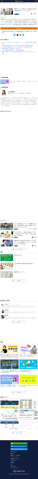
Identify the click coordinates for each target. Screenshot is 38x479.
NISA (4, 17)
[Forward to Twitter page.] (19, 449)
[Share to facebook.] (15, 35)
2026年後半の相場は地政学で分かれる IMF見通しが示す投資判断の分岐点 (17, 47)
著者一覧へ (19, 321)
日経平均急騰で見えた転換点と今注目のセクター (12, 48)
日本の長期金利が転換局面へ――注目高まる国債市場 (13, 50)
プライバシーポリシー (14, 457)
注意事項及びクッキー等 (15, 458)
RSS (11, 464)
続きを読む (19, 28)
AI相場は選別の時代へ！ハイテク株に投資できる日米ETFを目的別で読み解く (17, 45)
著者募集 (12, 462)
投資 (1, 17)
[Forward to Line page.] (19, 443)
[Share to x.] (17, 35)
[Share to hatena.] (23, 35)
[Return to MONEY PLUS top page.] (19, 1)
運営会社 (12, 453)
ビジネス (6, 3)
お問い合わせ (13, 460)
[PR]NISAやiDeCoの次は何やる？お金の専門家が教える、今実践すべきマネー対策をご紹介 (19, 32)
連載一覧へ (19, 392)
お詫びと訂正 (13, 466)
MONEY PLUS (2, 3)
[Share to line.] (20, 35)
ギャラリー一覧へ (19, 432)
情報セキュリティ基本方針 (15, 455)
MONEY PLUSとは (14, 451)
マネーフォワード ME (14, 467)
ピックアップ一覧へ (19, 249)
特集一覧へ (19, 280)
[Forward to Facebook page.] (19, 446)
